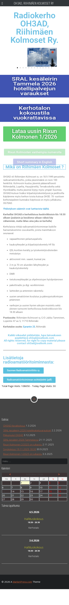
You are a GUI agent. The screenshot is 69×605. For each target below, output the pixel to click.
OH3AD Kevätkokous (14, 425)
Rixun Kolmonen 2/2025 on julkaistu (22, 444)
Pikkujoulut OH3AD (13, 435)
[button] (17, 67)
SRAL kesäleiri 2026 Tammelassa (20, 439)
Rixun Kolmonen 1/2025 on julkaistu (22, 453)
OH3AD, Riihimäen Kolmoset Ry (33, 3)
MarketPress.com (22, 581)
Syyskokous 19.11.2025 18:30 (19, 449)
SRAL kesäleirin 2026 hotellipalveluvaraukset (27, 430)
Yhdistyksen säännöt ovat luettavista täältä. (26, 208)
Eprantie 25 (29, 326)
